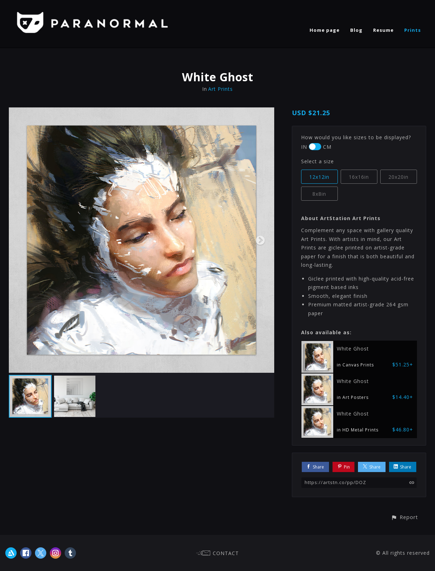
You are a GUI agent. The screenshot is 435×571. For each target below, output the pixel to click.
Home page (325, 30)
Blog (356, 30)
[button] (404, 517)
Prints (412, 30)
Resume (383, 30)
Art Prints (220, 89)
